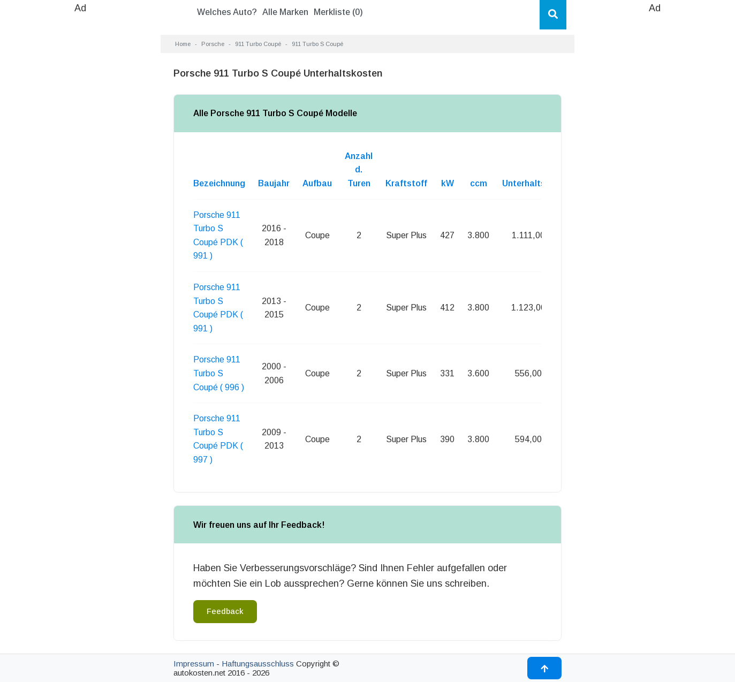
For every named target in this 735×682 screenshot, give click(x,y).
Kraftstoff (406, 183)
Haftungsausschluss (258, 663)
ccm (478, 183)
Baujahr (274, 183)
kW (447, 183)
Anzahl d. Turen (359, 169)
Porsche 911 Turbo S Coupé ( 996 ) (218, 373)
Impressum (193, 663)
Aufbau (317, 183)
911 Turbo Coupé (258, 44)
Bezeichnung (219, 183)
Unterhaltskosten (538, 183)
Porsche (212, 44)
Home (183, 44)
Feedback (225, 611)
